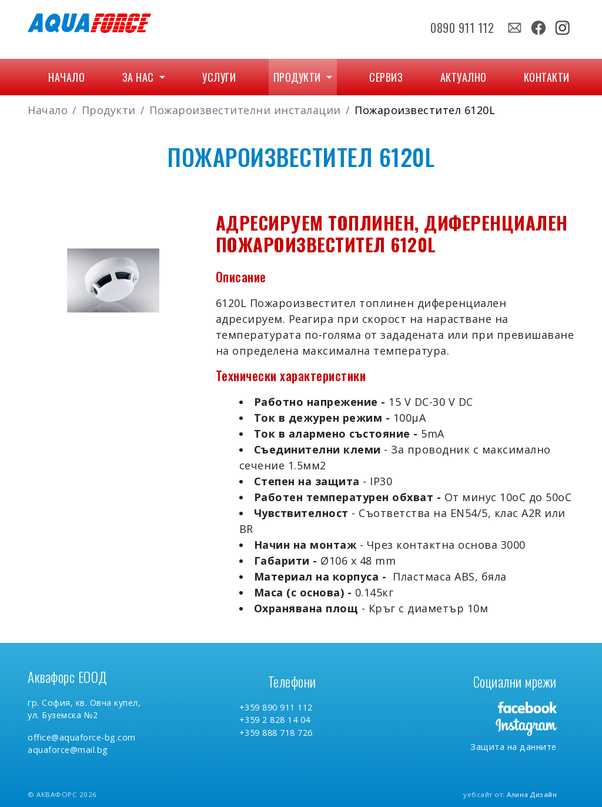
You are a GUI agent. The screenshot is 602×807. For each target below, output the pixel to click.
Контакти (547, 77)
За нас (139, 77)
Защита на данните (513, 746)
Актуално (463, 77)
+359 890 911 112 (276, 707)
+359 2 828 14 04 (274, 719)
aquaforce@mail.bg (68, 749)
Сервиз (386, 77)
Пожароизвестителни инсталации (245, 110)
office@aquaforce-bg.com (82, 737)
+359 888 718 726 (276, 732)
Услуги (219, 77)
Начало (66, 77)
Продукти (298, 77)
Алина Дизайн (532, 794)
